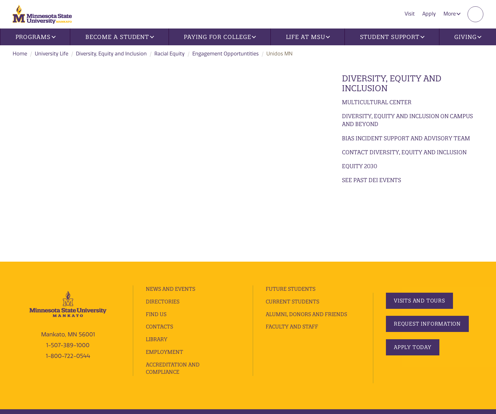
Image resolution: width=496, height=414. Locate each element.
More (452, 14)
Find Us (156, 247)
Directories (162, 235)
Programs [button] (36, 37)
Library (156, 272)
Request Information (427, 257)
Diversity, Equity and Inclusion (111, 54)
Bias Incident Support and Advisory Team (406, 138)
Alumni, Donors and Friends (306, 247)
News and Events (170, 222)
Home (20, 54)
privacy (148, 355)
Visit (410, 14)
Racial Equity (169, 54)
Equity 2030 (359, 166)
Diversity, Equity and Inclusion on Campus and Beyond (407, 120)
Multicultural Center (377, 102)
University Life (51, 54)
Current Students (292, 235)
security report (176, 355)
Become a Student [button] (119, 37)
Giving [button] (467, 37)
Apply (429, 14)
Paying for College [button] (220, 37)
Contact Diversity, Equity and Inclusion (404, 152)
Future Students (290, 222)
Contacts (159, 260)
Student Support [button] (392, 37)
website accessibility (220, 355)
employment (164, 285)
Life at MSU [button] (308, 37)
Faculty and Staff (292, 260)
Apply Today (412, 280)
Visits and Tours (419, 233)
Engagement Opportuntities (225, 54)
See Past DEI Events (371, 180)
